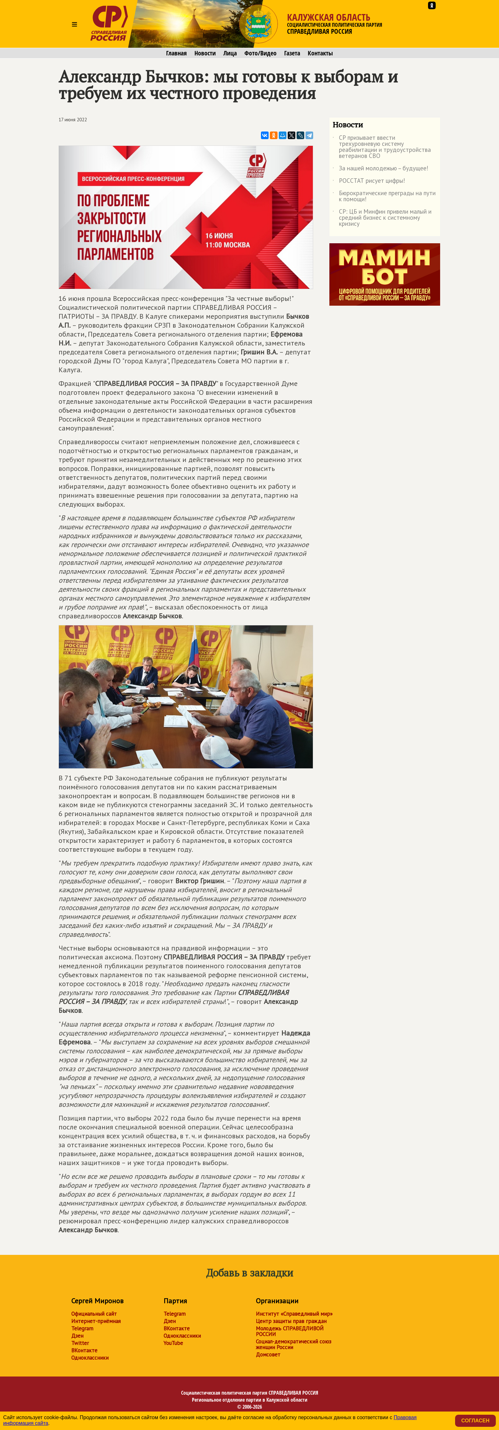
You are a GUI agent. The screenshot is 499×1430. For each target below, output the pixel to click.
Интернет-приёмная (96, 1321)
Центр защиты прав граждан (291, 1321)
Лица (230, 53)
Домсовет (268, 1354)
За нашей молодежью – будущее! (380, 169)
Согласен (475, 1420)
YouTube (173, 1343)
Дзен (77, 1336)
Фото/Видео (260, 53)
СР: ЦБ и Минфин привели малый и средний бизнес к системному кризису (382, 218)
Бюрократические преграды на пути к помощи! (384, 196)
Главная (176, 53)
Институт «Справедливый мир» (294, 1314)
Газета (292, 53)
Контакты (320, 53)
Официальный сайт (94, 1314)
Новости (205, 53)
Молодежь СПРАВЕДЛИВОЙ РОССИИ (290, 1331)
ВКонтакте (84, 1350)
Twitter (80, 1343)
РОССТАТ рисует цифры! (369, 182)
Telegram (82, 1328)
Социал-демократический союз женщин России (293, 1344)
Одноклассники (90, 1358)
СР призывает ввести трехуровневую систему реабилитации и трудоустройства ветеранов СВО (382, 147)
